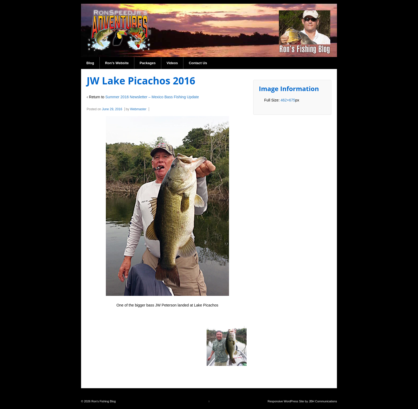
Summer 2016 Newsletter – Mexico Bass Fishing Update (152, 97)
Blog (90, 63)
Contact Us (198, 63)
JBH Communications (323, 401)
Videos (172, 63)
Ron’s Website (117, 63)
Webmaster (138, 109)
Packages (148, 63)
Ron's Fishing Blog (103, 401)
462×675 (287, 100)
